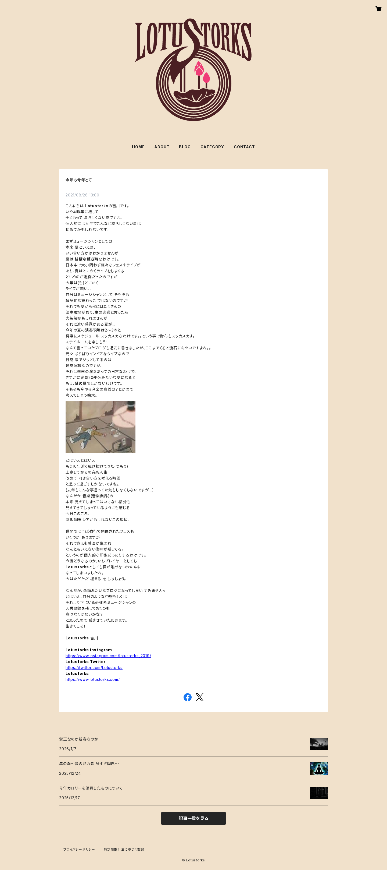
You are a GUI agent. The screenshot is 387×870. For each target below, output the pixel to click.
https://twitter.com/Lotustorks (94, 667)
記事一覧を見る (193, 818)
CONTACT (244, 147)
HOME (138, 147)
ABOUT (161, 147)
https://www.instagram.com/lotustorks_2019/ (108, 655)
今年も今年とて (79, 180)
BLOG (185, 147)
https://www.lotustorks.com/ (93, 679)
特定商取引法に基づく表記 (124, 849)
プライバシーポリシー (79, 849)
